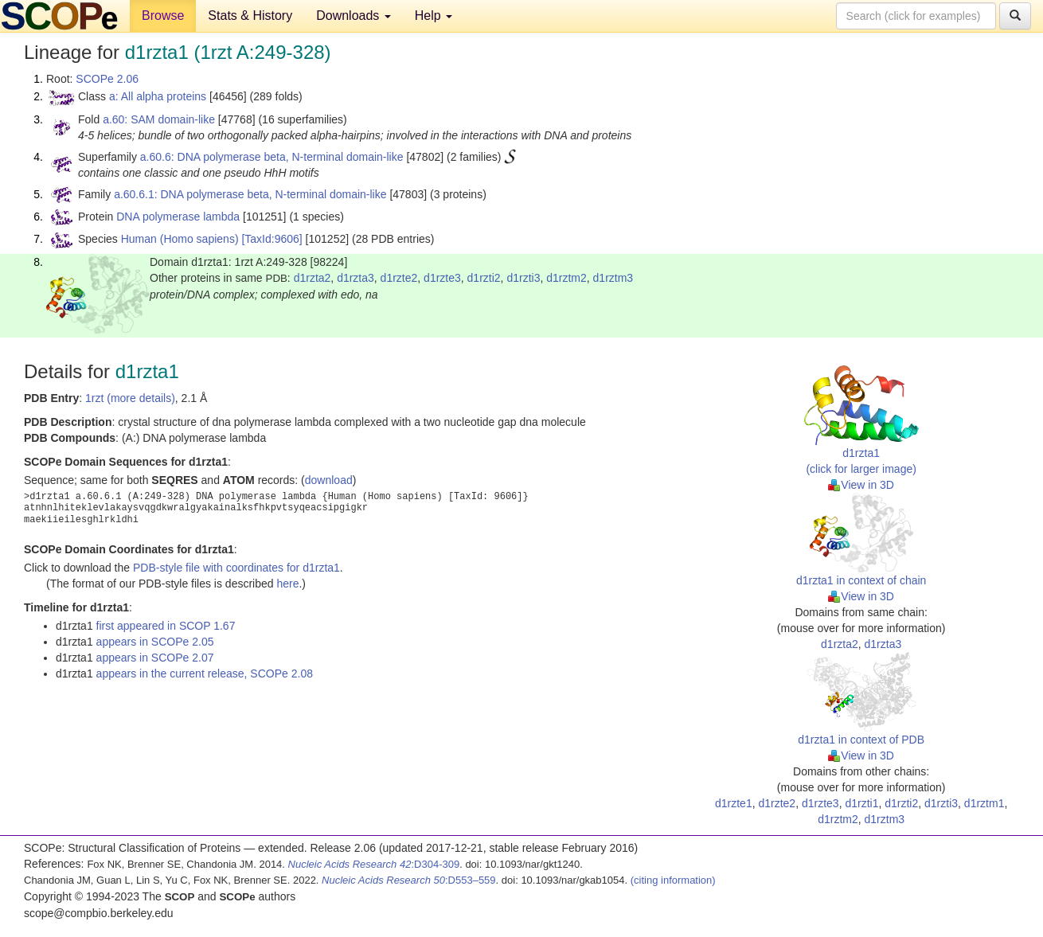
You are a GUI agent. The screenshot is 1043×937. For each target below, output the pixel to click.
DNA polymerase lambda (178, 216)
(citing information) (673, 880)
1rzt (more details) (130, 398)
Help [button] (433, 15)
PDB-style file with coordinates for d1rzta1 (236, 567)
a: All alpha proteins (157, 96)
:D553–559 (409, 880)
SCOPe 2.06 (107, 78)
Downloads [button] (353, 15)
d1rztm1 (984, 803)
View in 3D (861, 484)
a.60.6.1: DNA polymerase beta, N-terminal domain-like (250, 194)
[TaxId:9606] (271, 238)
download (329, 480)
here (287, 583)
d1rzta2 (312, 277)
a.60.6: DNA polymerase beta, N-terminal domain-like (272, 156)
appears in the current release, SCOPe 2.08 (204, 673)
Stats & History (250, 15)
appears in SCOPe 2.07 (155, 657)
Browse (163, 15)
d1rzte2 (399, 277)
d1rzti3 (523, 277)
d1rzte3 (442, 277)
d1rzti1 (861, 803)
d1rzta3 (355, 277)
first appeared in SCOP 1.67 (166, 625)
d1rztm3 (613, 277)
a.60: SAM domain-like (159, 119)
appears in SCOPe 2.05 (155, 641)
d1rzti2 (484, 277)
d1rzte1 (733, 803)
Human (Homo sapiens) (180, 238)
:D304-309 (374, 864)
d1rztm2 (566, 277)
